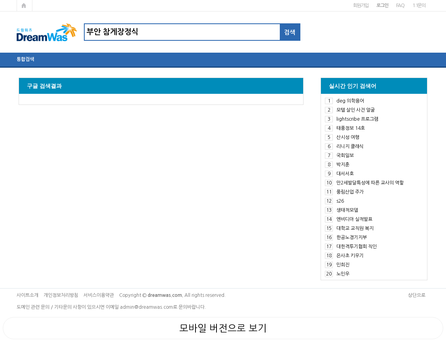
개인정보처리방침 (61, 295)
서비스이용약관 (99, 295)
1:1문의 (418, 5)
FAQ (400, 5)
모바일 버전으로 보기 (223, 328)
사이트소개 (27, 295)
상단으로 (416, 295)
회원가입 (360, 5)
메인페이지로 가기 (24, 5)
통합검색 (25, 59)
